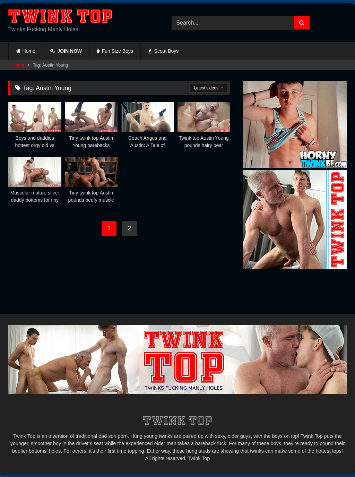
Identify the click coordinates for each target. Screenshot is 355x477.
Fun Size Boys (115, 51)
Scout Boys (163, 51)
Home (29, 51)
